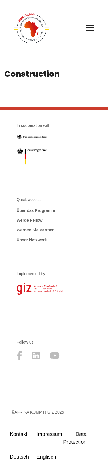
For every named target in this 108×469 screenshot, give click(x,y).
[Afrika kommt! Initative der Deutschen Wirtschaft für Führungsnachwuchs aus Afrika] (31, 27)
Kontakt (18, 434)
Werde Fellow (30, 220)
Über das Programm (36, 210)
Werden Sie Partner (35, 230)
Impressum (47, 434)
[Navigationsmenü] (90, 28)
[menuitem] (20, 457)
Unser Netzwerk (32, 240)
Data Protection (74, 438)
